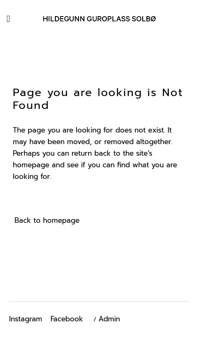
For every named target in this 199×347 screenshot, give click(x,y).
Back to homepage (46, 220)
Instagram (25, 318)
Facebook (66, 318)
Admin (109, 318)
